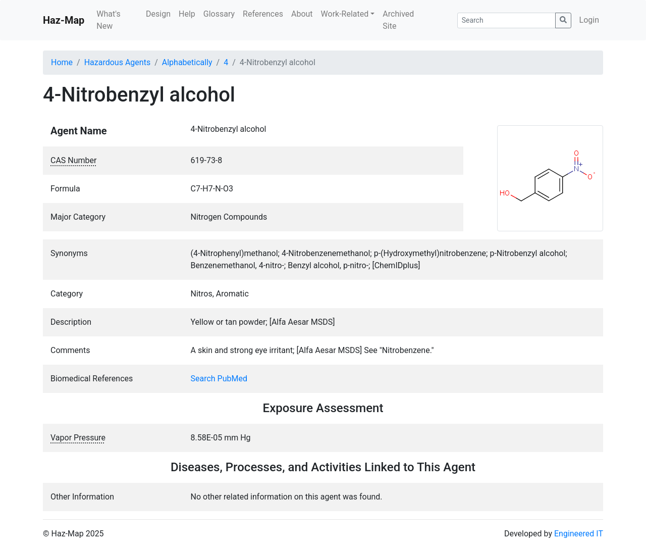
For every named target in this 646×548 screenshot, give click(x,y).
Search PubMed (219, 378)
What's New (108, 20)
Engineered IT (578, 533)
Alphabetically (187, 62)
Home (62, 62)
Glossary (219, 14)
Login (589, 20)
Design (158, 14)
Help (187, 14)
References (263, 14)
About (302, 14)
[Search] (506, 20)
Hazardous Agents (117, 62)
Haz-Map (63, 20)
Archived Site (398, 20)
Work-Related (345, 14)
